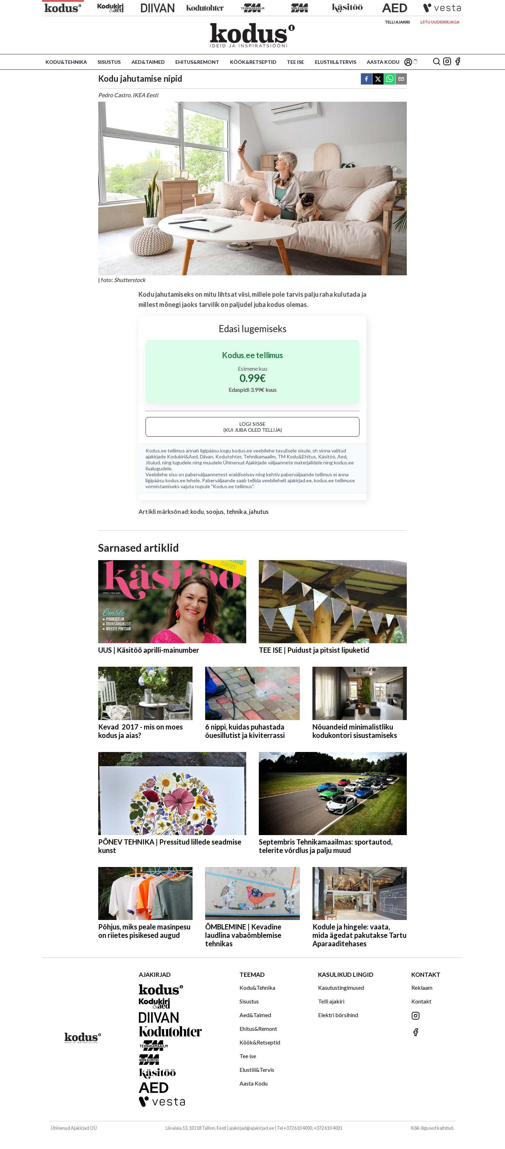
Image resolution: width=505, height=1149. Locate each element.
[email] (401, 79)
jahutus (259, 511)
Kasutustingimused (341, 987)
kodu (197, 511)
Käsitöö (326, 456)
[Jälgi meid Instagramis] (447, 62)
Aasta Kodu (383, 62)
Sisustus (109, 62)
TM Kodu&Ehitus (297, 456)
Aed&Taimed (148, 62)
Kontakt (421, 1001)
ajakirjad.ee (300, 480)
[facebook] (366, 79)
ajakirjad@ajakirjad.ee (251, 1128)
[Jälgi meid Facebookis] (457, 62)
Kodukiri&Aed (182, 456)
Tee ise (295, 62)
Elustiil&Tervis (335, 62)
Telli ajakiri (397, 22)
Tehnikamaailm (259, 456)
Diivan (206, 456)
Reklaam (421, 987)
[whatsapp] (389, 79)
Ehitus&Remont (197, 62)
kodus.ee (242, 450)
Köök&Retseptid (253, 62)
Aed (341, 456)
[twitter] (378, 79)
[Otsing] (436, 62)
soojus (215, 511)
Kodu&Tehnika (66, 62)
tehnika (237, 511)
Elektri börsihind (338, 1015)
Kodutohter (228, 456)
